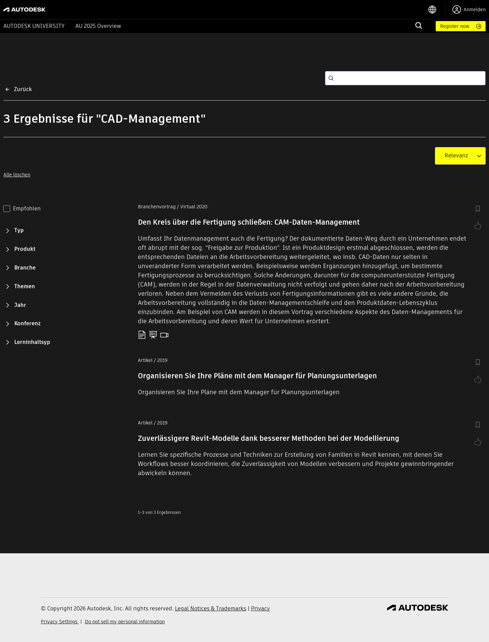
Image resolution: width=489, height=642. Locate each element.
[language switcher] (436, 9)
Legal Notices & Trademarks (210, 608)
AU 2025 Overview (98, 26)
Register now (454, 26)
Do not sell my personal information (125, 621)
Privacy (260, 608)
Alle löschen (16, 174)
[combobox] (456, 155)
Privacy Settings (60, 621)
